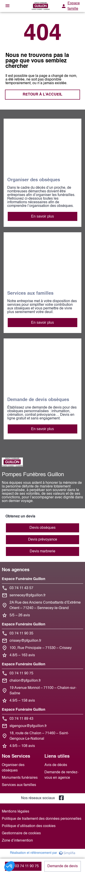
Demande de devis (62, 866)
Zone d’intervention (17, 840)
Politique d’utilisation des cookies (29, 826)
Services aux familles (19, 785)
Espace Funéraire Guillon (23, 579)
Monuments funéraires (20, 778)
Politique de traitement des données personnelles (41, 819)
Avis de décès (55, 765)
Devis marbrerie (42, 551)
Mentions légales (15, 811)
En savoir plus (42, 216)
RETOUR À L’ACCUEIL (42, 94)
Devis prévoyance (42, 539)
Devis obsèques (42, 528)
